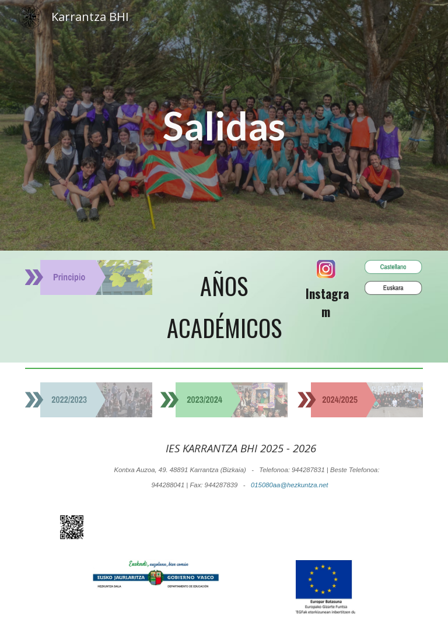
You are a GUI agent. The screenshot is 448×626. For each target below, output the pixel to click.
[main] (224, 125)
